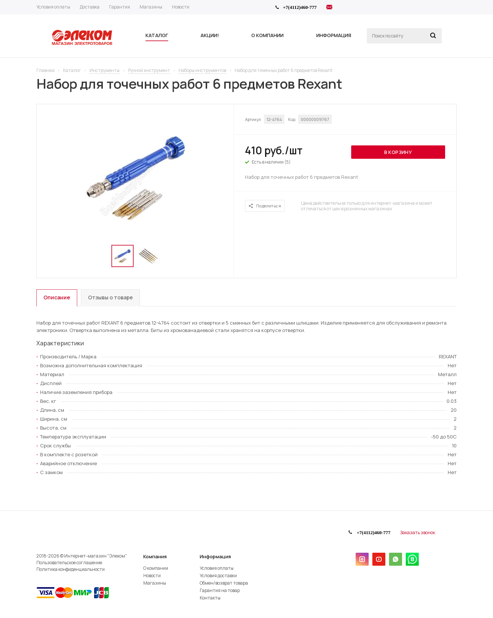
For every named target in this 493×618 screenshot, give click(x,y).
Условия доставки (218, 575)
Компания (155, 556)
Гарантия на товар (220, 590)
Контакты (210, 598)
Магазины (154, 583)
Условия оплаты (217, 568)
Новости (152, 575)
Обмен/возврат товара (224, 583)
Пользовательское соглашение (69, 562)
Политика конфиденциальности (70, 569)
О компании (155, 568)
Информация (215, 556)
